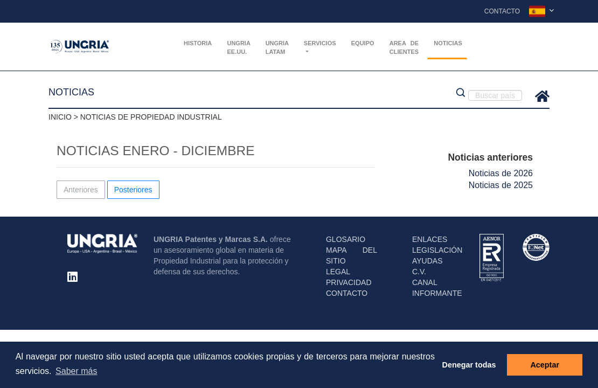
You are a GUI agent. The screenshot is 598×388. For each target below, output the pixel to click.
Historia (198, 43)
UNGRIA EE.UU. (238, 47)
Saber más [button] (76, 371)
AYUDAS (427, 261)
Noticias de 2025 (501, 185)
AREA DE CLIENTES (404, 47)
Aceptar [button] (544, 365)
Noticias (448, 43)
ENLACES (429, 239)
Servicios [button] (320, 43)
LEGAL (338, 271)
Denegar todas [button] (469, 365)
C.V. (419, 271)
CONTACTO (346, 293)
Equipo (362, 43)
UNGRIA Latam (277, 47)
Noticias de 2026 (501, 173)
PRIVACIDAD (349, 282)
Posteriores (133, 189)
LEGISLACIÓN (437, 250)
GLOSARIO (345, 239)
